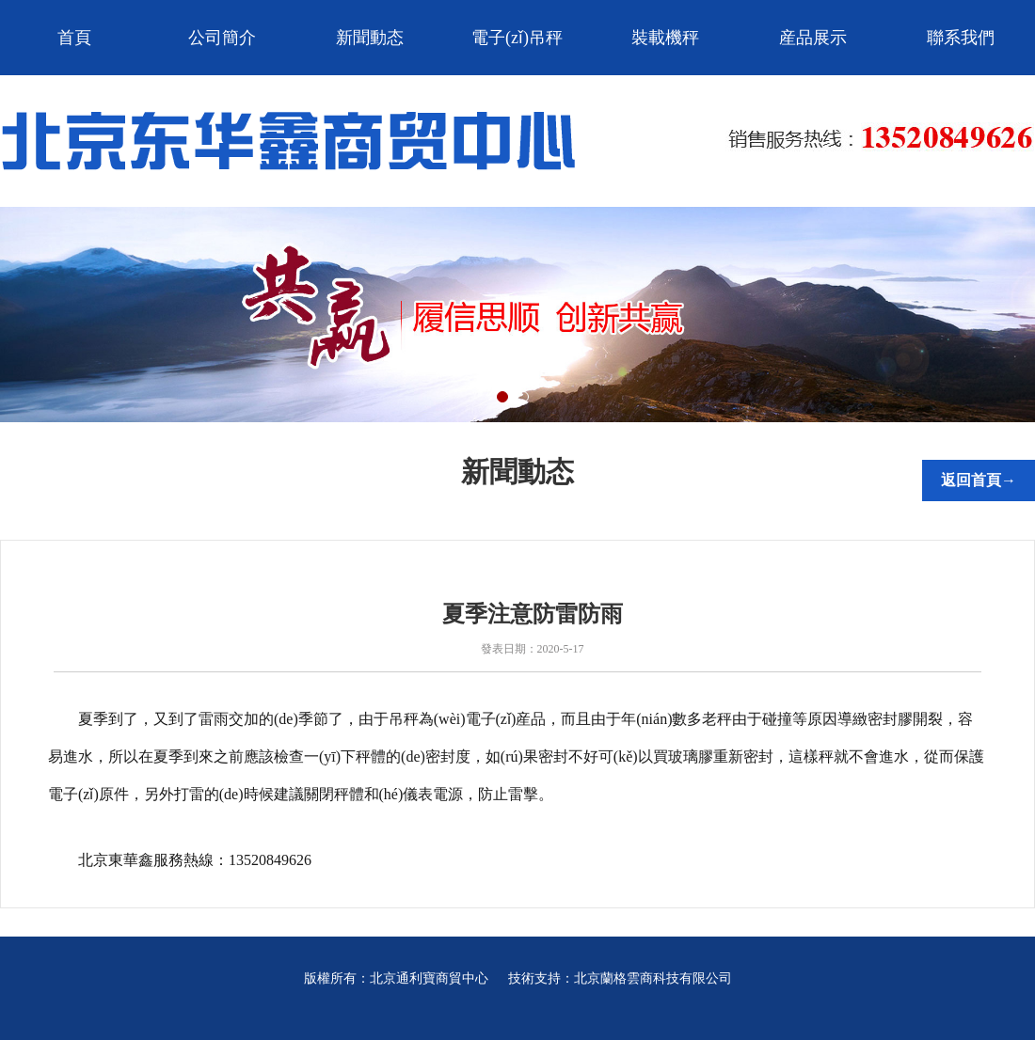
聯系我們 (961, 37)
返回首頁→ (978, 480)
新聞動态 (370, 37)
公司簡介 (222, 37)
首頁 (74, 37)
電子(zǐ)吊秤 (517, 37)
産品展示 (813, 37)
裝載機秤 (665, 37)
